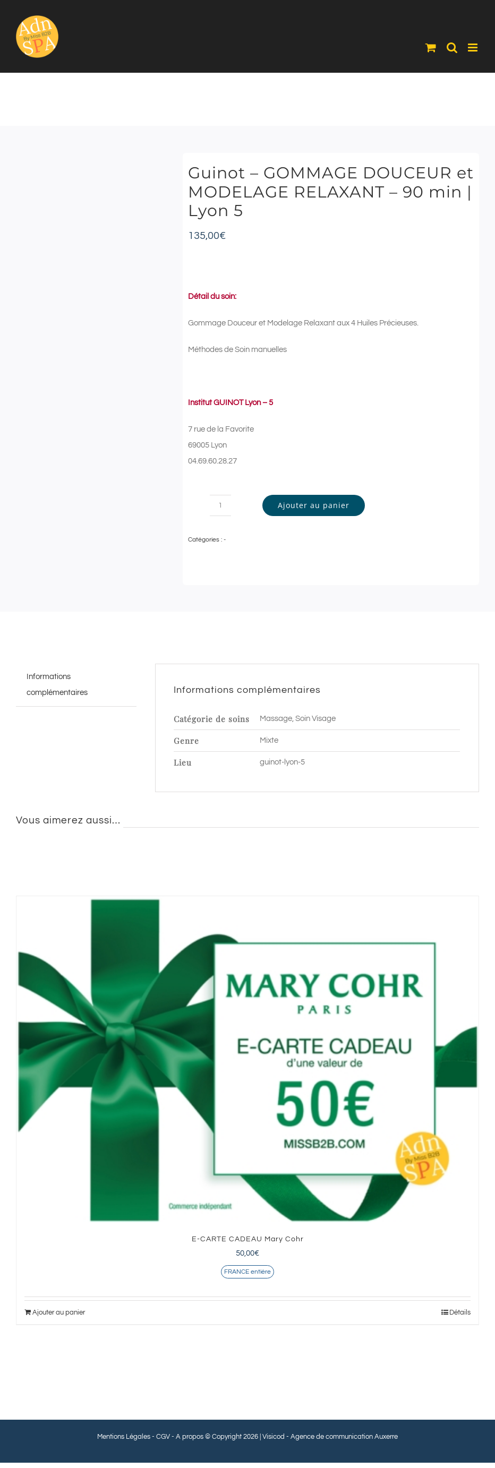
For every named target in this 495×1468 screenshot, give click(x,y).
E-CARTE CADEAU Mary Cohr (248, 1239)
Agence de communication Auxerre (344, 1436)
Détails (460, 1312)
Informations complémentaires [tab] (57, 685)
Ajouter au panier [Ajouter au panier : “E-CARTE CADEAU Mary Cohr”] (58, 1312)
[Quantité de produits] (220, 505)
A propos (189, 1436)
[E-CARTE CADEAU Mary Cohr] (247, 1060)
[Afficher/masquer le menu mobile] (473, 47)
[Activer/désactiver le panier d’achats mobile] (430, 47)
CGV (163, 1436)
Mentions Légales (123, 1436)
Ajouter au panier (313, 505)
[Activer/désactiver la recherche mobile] (452, 47)
